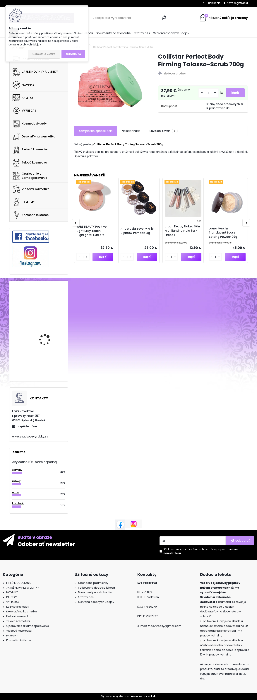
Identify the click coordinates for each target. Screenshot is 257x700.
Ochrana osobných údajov (171, 33)
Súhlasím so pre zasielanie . (200, 551)
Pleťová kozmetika (30, 150)
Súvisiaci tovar (164, 133)
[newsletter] (240, 541)
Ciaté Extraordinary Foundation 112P (46, 357)
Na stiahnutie (131, 133)
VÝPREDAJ (24, 111)
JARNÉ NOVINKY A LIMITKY (35, 72)
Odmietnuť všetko (43, 54)
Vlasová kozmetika (31, 189)
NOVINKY (23, 85)
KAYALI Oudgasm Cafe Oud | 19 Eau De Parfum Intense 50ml (48, 298)
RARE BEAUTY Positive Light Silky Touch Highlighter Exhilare (91, 233)
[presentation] (76, 225)
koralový (18, 503)
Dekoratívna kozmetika (34, 137)
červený (17, 470)
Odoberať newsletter (46, 543)
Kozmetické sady (30, 123)
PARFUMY (24, 202)
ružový (16, 481)
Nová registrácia (237, 3)
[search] (164, 18)
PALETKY (23, 98)
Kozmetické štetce (31, 215)
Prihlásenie (213, 3)
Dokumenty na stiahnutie (113, 33)
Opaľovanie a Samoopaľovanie (30, 176)
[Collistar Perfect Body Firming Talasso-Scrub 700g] (110, 85)
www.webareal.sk (143, 696)
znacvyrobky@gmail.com (164, 626)
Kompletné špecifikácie (95, 133)
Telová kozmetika (30, 162)
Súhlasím (73, 54)
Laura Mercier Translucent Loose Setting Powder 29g (223, 235)
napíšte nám (27, 426)
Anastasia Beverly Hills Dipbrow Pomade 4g (137, 233)
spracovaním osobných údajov (200, 549)
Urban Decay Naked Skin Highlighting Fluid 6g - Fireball (182, 232)
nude (15, 492)
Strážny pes (142, 33)
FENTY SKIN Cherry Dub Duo (48, 328)
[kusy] (206, 94)
